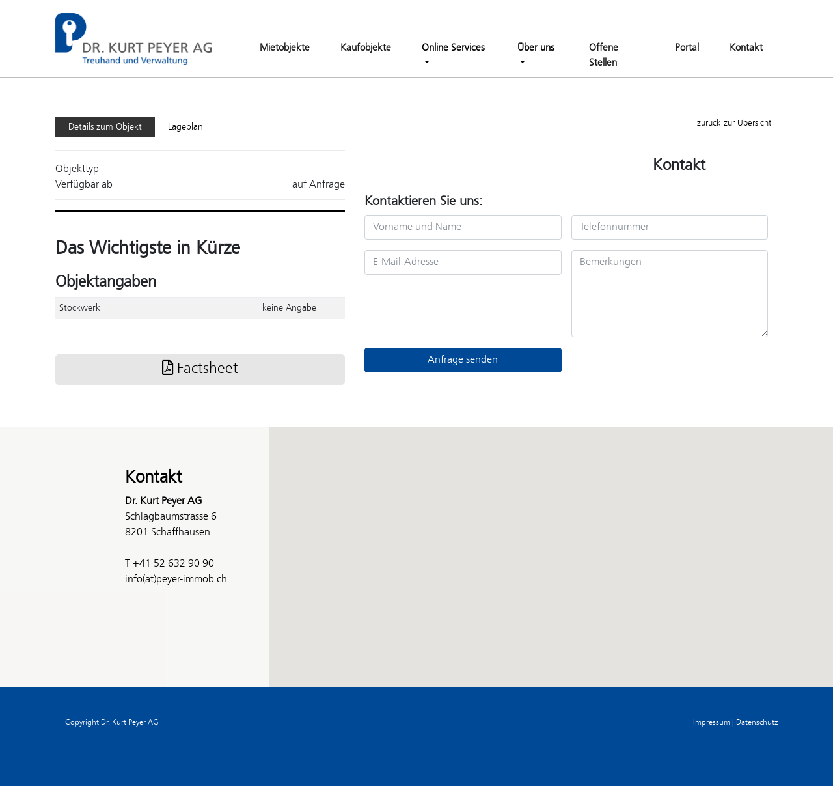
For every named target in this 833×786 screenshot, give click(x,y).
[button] (416, 545)
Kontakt (746, 48)
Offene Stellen (603, 56)
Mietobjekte (285, 48)
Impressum (711, 723)
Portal (687, 48)
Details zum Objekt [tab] (105, 127)
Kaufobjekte (365, 48)
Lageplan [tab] (185, 127)
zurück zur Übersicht (734, 123)
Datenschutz (757, 723)
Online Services (453, 48)
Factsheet (200, 369)
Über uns (535, 48)
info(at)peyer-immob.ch (176, 579)
